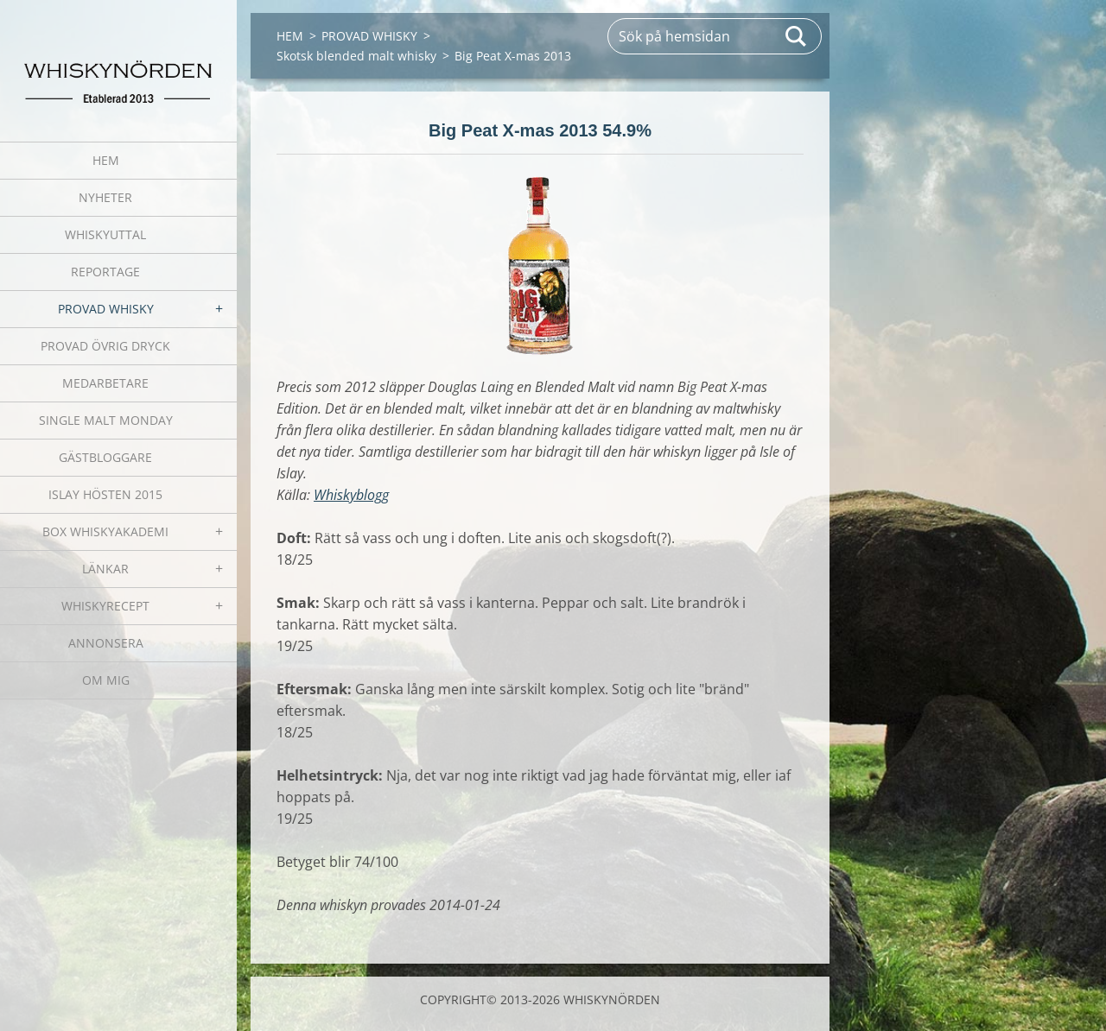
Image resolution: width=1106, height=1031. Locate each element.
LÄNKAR (105, 568)
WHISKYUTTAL (105, 234)
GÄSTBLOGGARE (105, 457)
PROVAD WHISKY (106, 308)
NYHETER (105, 197)
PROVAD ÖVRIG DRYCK (105, 346)
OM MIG (106, 680)
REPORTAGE (105, 271)
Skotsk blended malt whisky (356, 55)
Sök (796, 36)
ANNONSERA (105, 643)
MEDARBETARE (105, 383)
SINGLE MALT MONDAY (106, 420)
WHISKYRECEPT (105, 606)
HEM (105, 160)
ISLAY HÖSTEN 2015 (105, 494)
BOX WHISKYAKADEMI (105, 531)
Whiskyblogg (351, 494)
